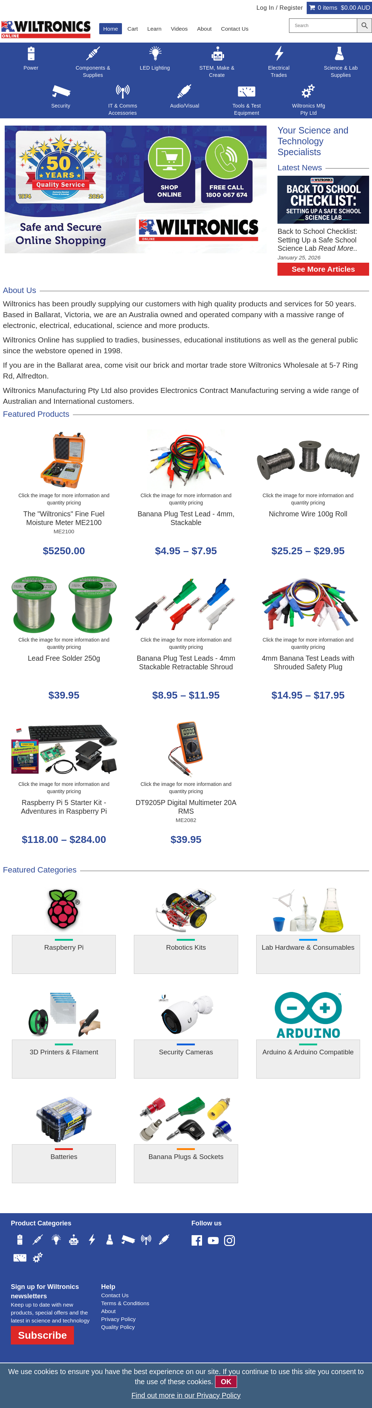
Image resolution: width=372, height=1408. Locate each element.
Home (110, 29)
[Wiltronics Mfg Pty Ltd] (38, 1259)
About (204, 29)
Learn (154, 29)
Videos (179, 29)
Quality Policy (118, 1327)
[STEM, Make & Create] (74, 1241)
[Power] (20, 1241)
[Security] (128, 1241)
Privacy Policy (118, 1319)
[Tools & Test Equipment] (20, 1259)
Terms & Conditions (125, 1303)
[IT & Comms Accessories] (146, 1241)
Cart (132, 29)
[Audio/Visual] (164, 1241)
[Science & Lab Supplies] (110, 1241)
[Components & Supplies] (38, 1241)
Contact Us (235, 29)
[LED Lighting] (56, 1241)
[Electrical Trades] (92, 1241)
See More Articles (323, 269)
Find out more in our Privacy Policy (186, 1395)
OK (226, 1382)
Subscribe (42, 1335)
